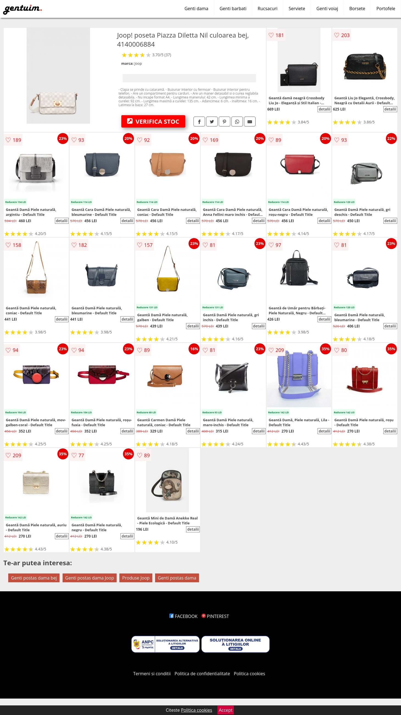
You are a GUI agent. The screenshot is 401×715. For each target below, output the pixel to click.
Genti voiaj (327, 8)
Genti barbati (233, 8)
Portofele (385, 8)
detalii (324, 109)
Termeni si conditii (152, 674)
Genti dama (196, 8)
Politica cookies (249, 674)
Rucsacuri (267, 8)
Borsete (357, 8)
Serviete (297, 8)
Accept (225, 710)
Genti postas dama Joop (89, 578)
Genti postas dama (177, 578)
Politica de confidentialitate (202, 674)
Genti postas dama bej (34, 578)
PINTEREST (215, 616)
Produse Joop (136, 578)
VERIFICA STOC (153, 121)
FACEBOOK (183, 616)
